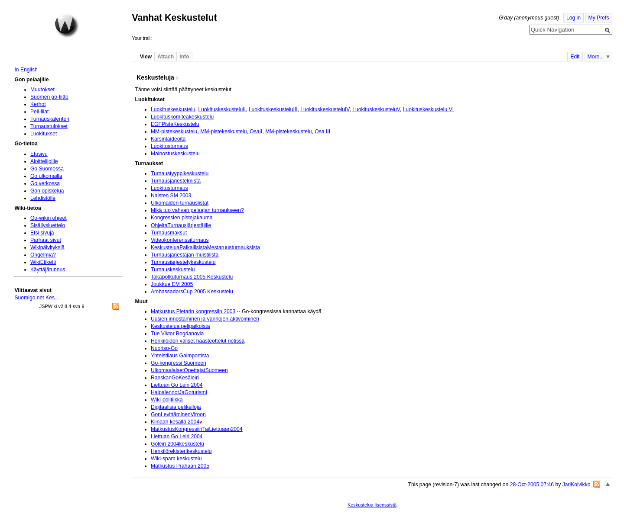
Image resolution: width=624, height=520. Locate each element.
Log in (573, 18)
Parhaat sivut (45, 240)
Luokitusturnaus (169, 146)
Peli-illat (39, 112)
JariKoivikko (576, 484)
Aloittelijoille (44, 161)
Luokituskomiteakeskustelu (182, 117)
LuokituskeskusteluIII (273, 109)
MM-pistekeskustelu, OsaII (231, 131)
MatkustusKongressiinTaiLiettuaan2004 (197, 429)
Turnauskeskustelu (173, 269)
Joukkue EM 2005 (172, 284)
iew (146, 57)
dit (574, 57)
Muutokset (42, 90)
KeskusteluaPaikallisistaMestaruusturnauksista (205, 247)
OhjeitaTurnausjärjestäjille (181, 225)
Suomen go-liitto (49, 97)
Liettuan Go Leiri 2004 (177, 385)
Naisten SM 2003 (171, 196)
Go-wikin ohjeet (48, 218)
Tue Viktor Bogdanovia (177, 334)
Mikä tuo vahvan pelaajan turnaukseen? (197, 210)
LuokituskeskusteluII (221, 109)
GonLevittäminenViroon (178, 414)
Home (67, 25)
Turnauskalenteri (49, 119)
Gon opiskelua (47, 191)
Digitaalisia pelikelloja (176, 407)
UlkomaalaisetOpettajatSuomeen (189, 370)
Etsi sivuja (42, 233)
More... (596, 57)
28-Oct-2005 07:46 (532, 484)
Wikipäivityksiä (47, 247)
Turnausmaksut (169, 233)
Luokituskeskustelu (173, 109)
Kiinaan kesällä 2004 (175, 422)
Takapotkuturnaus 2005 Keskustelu (192, 277)
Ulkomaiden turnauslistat (179, 203)
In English (25, 70)
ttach (165, 57)
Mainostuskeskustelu (175, 154)
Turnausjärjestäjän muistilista (184, 255)
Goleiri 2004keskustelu (177, 444)
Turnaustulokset (49, 126)
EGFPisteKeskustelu (175, 124)
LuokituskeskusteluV (376, 109)
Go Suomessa (47, 169)
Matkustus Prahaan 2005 (180, 466)
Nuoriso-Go (164, 348)
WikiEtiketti (43, 262)
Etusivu (39, 154)
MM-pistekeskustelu (174, 131)
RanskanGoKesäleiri (175, 378)
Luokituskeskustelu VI (428, 109)
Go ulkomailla (46, 176)
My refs (598, 18)
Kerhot (38, 104)
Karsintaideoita (168, 139)
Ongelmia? (43, 255)
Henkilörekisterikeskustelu (181, 451)
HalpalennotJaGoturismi (179, 392)
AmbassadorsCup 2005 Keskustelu (192, 292)
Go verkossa (45, 183)
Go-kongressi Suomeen (178, 363)
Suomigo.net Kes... (36, 298)
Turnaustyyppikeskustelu (179, 173)
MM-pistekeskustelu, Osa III (297, 131)
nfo (184, 57)
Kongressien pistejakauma (182, 218)
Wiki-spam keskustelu (176, 459)
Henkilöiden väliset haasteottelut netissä (197, 341)
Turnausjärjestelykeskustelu (183, 262)
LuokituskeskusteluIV (324, 109)
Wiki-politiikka (167, 400)
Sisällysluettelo (47, 225)
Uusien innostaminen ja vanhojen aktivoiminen (205, 319)
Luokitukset (43, 134)
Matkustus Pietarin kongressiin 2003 (193, 311)
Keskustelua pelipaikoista (180, 326)
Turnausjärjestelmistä (176, 181)
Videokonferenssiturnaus (180, 240)
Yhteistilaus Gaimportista (180, 356)
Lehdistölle (42, 198)
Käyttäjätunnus (47, 269)
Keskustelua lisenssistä (372, 504)
